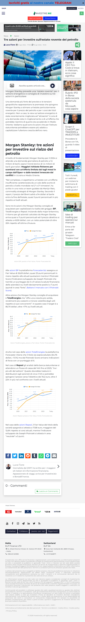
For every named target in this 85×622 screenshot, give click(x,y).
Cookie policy (74, 608)
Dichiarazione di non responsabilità (18, 605)
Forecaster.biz (39, 270)
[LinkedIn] (21, 455)
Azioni (16, 36)
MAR (53, 605)
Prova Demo (50, 18)
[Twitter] (14, 455)
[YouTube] (7, 523)
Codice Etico (63, 608)
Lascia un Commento (47, 491)
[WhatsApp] (41, 455)
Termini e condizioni (49, 608)
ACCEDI (81, 8)
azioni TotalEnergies (35, 352)
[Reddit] (28, 455)
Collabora (23, 531)
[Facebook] (8, 455)
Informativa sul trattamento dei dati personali (22, 608)
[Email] (54, 455)
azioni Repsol (25, 425)
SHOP (4, 8)
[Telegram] (47, 455)
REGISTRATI (72, 8)
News (6, 36)
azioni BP (14, 270)
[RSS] (39, 523)
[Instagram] (18, 523)
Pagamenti (53, 531)
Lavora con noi (38, 531)
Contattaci (11, 531)
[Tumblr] (34, 455)
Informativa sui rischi (41, 605)
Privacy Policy (11, 611)
